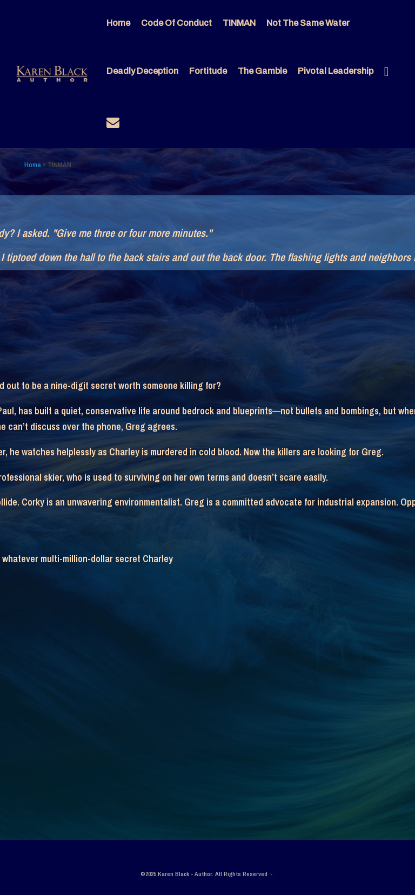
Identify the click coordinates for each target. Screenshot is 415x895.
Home (118, 23)
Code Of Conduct (176, 23)
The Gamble (262, 71)
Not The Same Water (308, 23)
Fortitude (208, 71)
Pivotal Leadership (335, 71)
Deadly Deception (142, 71)
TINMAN (239, 23)
